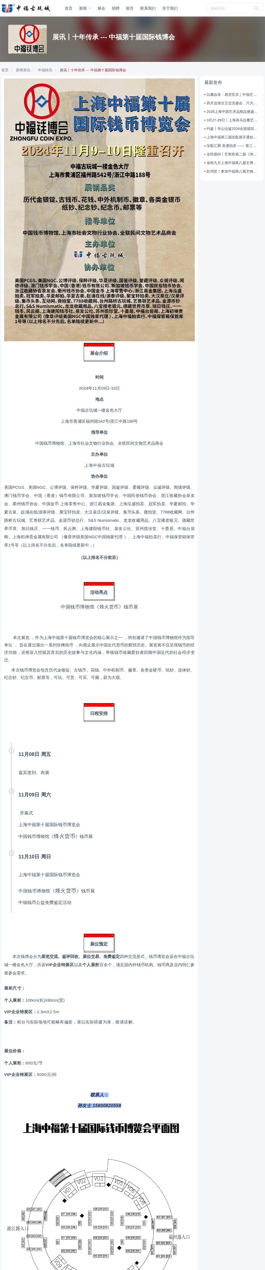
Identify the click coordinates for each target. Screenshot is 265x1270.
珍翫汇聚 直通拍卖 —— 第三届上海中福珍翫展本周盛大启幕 (233, 146)
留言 (130, 8)
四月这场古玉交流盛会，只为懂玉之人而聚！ (233, 103)
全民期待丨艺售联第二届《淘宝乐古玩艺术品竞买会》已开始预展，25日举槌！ (233, 154)
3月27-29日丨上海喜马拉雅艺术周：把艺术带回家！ (233, 120)
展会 (101, 8)
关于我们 (170, 8)
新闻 (83, 8)
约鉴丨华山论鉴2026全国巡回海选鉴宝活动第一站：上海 (233, 129)
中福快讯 (45, 70)
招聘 (116, 8)
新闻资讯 (23, 70)
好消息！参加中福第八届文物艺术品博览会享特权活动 (233, 171)
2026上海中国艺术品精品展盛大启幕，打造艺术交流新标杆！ (233, 112)
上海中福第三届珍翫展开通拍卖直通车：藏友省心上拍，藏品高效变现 (233, 137)
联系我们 (148, 8)
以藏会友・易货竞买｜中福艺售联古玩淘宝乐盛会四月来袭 (233, 94)
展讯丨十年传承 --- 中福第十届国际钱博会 (93, 70)
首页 (68, 8)
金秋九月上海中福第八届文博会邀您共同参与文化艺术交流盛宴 (233, 163)
